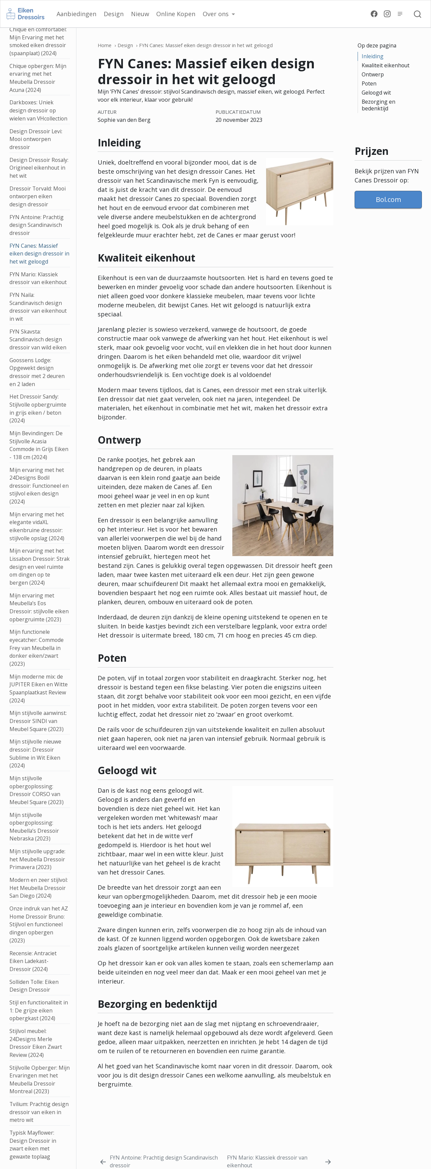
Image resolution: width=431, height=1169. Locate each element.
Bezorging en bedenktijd (378, 105)
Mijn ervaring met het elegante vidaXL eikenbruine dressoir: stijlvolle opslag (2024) (36, 526)
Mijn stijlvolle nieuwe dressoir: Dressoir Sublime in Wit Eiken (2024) (35, 753)
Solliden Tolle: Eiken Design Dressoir (34, 986)
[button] (219, 14)
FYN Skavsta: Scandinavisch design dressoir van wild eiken (37, 339)
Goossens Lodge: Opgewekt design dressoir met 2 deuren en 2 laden (37, 372)
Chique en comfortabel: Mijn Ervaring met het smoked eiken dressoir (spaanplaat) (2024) (38, 41)
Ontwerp (373, 74)
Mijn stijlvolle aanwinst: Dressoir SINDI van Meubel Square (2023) (38, 720)
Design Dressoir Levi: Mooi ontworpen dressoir (35, 139)
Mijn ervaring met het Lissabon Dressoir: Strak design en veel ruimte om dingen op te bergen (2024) (39, 566)
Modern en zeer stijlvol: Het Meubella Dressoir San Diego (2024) (38, 887)
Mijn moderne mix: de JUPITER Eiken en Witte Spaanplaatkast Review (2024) (38, 688)
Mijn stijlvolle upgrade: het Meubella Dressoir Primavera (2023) (37, 859)
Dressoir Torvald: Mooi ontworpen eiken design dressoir (37, 196)
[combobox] (418, 14)
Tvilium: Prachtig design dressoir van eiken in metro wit (39, 1112)
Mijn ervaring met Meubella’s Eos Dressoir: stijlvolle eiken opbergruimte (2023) (39, 607)
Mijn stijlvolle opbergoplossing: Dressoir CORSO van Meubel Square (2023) (36, 790)
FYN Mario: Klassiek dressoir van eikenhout (38, 278)
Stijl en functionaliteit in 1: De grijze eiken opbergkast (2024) (38, 1010)
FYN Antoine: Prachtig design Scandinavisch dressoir (36, 225)
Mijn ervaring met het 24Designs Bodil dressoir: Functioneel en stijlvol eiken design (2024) (39, 486)
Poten (369, 83)
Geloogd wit (376, 92)
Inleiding (373, 56)
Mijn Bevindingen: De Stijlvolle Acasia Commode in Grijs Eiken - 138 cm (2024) (38, 445)
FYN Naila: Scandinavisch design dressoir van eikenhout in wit (38, 306)
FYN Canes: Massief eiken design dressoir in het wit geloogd (39, 253)
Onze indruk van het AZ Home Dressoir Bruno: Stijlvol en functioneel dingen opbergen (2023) (38, 924)
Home (104, 45)
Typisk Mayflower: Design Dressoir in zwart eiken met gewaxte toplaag (32, 1144)
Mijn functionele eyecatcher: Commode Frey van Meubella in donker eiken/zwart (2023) (36, 647)
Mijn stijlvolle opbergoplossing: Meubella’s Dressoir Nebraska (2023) (34, 827)
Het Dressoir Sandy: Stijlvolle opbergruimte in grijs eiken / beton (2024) (37, 408)
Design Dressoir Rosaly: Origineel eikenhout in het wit (38, 167)
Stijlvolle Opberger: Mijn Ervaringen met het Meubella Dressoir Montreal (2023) (39, 1079)
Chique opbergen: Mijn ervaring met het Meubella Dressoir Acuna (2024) (37, 78)
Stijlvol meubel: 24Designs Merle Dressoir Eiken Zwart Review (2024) (35, 1043)
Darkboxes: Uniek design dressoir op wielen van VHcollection (38, 110)
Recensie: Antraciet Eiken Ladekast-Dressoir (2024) (33, 961)
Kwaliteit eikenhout (385, 65)
